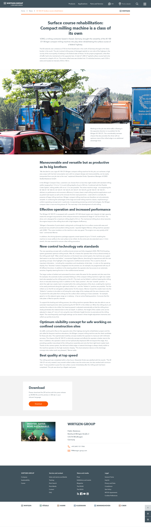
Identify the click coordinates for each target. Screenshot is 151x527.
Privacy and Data (110, 483)
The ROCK (80, 489)
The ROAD (80, 486)
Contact (51, 489)
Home (23, 11)
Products (72, 4)
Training (51, 480)
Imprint (107, 480)
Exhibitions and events (84, 480)
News (31, 11)
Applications (82, 4)
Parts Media (52, 486)
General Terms (109, 477)
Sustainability (25, 480)
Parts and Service (96, 4)
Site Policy (108, 489)
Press (78, 477)
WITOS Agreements (111, 492)
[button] (66, 152)
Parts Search (53, 483)
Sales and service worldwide (58, 477)
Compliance (108, 486)
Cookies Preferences (111, 496)
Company (24, 477)
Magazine (80, 483)
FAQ (50, 492)
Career (23, 483)
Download (38, 404)
